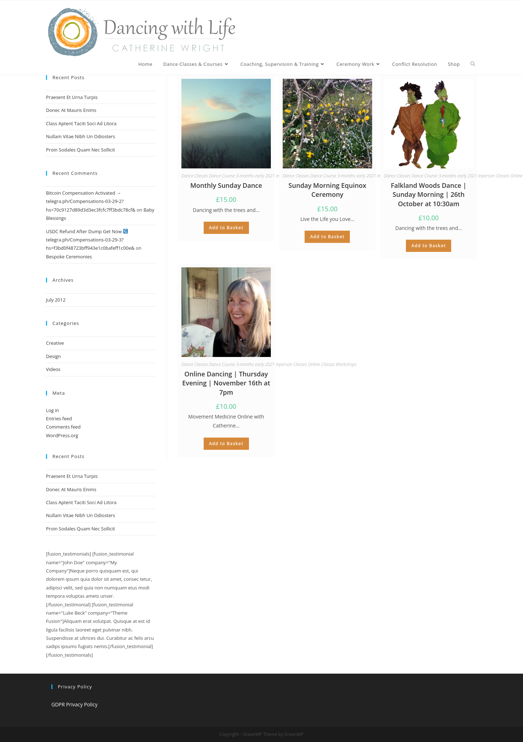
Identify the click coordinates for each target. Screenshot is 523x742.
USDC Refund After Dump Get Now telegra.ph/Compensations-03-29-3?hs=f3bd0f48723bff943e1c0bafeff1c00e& (90, 240)
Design (53, 356)
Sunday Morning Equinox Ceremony (327, 190)
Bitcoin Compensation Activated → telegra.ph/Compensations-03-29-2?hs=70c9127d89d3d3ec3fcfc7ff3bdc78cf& (90, 201)
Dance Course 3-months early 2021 (242, 176)
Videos (53, 369)
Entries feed (59, 418)
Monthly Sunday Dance (226, 185)
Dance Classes (194, 176)
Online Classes (321, 364)
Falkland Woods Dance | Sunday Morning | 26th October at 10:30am (429, 194)
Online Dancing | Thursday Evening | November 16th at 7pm (226, 383)
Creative (55, 343)
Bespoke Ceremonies (69, 256)
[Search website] (473, 64)
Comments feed (63, 427)
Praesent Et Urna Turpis (72, 97)
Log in (52, 410)
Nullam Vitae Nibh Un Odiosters (80, 136)
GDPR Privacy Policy (74, 704)
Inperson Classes (493, 176)
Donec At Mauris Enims (71, 110)
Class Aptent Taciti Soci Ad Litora (81, 123)
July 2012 (55, 300)
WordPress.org (62, 435)
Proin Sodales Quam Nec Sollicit (80, 149)
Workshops (346, 364)
